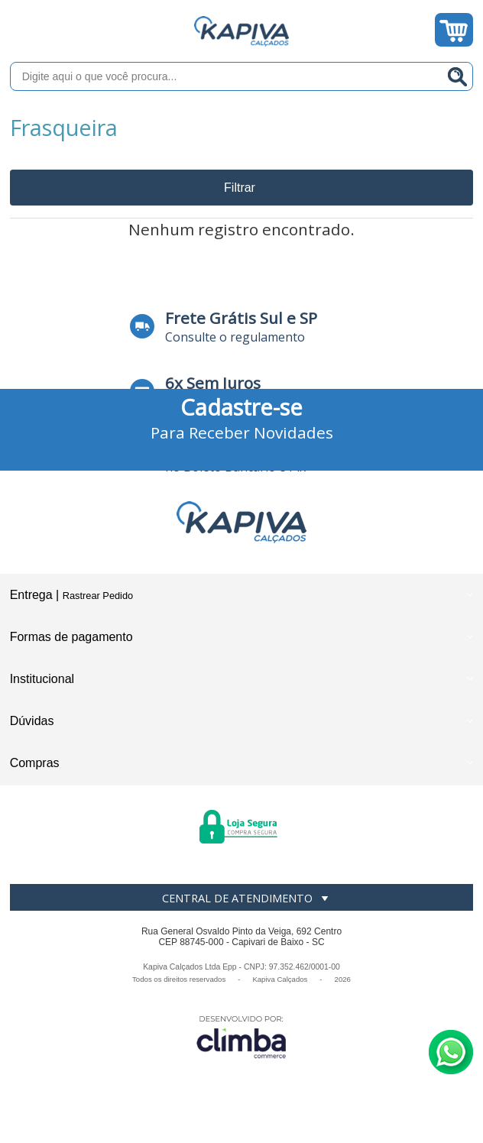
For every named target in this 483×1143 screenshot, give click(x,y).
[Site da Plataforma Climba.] (241, 1036)
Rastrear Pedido (98, 595)
